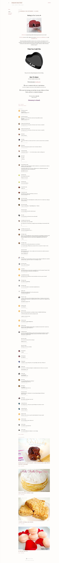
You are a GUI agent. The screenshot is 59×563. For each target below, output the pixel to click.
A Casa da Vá (23, 150)
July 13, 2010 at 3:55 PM (24, 308)
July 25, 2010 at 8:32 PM (24, 416)
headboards (37, 82)
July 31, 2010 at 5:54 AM (24, 432)
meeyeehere (23, 192)
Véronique (22, 280)
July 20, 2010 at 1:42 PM (24, 395)
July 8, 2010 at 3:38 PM (24, 189)
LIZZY (22, 397)
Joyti (22, 139)
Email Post (22, 104)
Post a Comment (21, 434)
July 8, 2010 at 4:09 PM (24, 207)
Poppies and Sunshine (24, 123)
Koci (22, 257)
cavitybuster (23, 331)
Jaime (22, 379)
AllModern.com (44, 37)
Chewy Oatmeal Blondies (25, 522)
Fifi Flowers (23, 263)
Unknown (22, 305)
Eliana (22, 145)
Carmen (22, 424)
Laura (22, 268)
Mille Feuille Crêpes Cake (25, 493)
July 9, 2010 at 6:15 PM (24, 240)
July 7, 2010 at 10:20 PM (24, 136)
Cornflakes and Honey (24, 220)
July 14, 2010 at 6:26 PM (24, 342)
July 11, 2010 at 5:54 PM (24, 288)
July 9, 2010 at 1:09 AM (24, 217)
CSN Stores (10, 13)
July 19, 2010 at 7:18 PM (24, 389)
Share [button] (9, 9)
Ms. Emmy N (23, 198)
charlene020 (23, 403)
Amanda (22, 350)
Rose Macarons (23, 551)
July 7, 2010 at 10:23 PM (24, 142)
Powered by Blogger (29, 558)
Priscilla (22, 361)
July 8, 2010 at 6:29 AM (24, 172)
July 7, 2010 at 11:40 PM (24, 153)
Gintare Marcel (32, 560)
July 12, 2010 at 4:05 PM (24, 294)
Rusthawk (22, 174)
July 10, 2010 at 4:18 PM (24, 277)
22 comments (22, 523)
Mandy (22, 366)
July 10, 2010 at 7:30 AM (24, 266)
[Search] (49, 3)
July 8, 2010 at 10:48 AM (24, 184)
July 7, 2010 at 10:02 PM (24, 131)
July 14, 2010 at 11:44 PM (24, 353)
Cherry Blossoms (24, 164)
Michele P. (23, 296)
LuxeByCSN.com (34, 38)
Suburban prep (23, 110)
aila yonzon (23, 338)
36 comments (22, 494)
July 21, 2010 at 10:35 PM (24, 400)
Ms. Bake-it (23, 234)
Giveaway (9, 14)
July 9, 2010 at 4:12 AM (24, 226)
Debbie (22, 290)
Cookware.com (39, 37)
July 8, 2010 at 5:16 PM (24, 212)
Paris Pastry (17, 3)
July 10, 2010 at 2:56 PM (24, 272)
